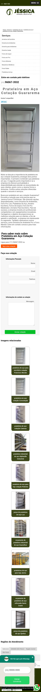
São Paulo (6, 652)
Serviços (6, 35)
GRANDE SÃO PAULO (17, 649)
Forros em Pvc (6, 57)
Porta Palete (5, 68)
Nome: (22, 265)
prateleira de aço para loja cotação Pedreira (20, 485)
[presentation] (19, 290)
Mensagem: (21, 313)
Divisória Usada (6, 50)
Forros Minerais (6, 61)
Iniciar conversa (17, 680)
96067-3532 (7, 4)
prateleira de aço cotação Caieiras (20, 427)
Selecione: (6, 649)
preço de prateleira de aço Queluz (20, 632)
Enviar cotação (20, 332)
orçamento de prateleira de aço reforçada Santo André (20, 602)
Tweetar (4, 102)
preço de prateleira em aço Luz (20, 513)
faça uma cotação (9, 246)
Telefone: (22, 281)
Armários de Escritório (8, 39)
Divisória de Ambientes (9, 43)
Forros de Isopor (7, 54)
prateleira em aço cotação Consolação (20, 399)
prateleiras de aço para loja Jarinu (20, 572)
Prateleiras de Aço (7, 72)
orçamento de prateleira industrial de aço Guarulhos (20, 542)
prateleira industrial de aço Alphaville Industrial (20, 456)
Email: (22, 273)
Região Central (30, 649)
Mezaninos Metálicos (8, 65)
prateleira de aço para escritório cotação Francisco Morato (20, 370)
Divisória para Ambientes (9, 46)
